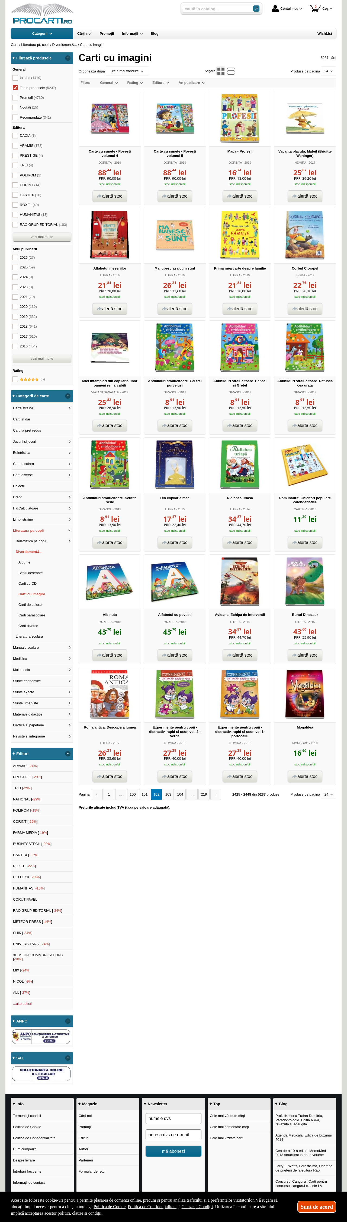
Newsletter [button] (157, 1104)
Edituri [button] (22, 754)
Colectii (19, 486)
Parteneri (86, 1160)
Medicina (20, 659)
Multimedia (21, 670)
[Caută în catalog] (256, 8)
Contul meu (285, 8)
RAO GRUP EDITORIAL (43, 225)
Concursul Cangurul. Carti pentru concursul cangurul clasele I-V (301, 1183)
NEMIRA (300, 162)
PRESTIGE (31, 155)
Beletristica (21, 453)
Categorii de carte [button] (32, 396)
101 (142, 794)
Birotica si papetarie (28, 725)
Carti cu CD (27, 583)
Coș (319, 8)
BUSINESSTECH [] (32, 844)
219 (199, 794)
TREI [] (22, 788)
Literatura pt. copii (28, 530)
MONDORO (300, 743)
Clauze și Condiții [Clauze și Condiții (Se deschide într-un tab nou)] (197, 1206)
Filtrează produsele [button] (34, 58)
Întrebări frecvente (27, 1171)
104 (176, 794)
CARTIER (300, 509)
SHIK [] (23, 933)
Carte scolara (23, 464)
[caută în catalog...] (215, 8)
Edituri (84, 1138)
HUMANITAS (33, 215)
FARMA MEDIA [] (30, 833)
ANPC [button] (21, 1021)
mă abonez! (173, 1151)
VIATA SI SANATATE (105, 392)
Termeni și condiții (27, 1116)
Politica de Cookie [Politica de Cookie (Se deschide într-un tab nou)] (110, 1206)
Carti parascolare (31, 615)
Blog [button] (283, 1104)
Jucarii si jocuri (24, 441)
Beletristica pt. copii (31, 541)
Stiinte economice (27, 681)
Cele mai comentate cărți (229, 1127)
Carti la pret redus (27, 430)
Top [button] (216, 1104)
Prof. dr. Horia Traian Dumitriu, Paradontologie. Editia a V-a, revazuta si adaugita (299, 1120)
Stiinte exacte (23, 692)
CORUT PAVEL (25, 899)
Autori (83, 1149)
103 (165, 794)
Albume (24, 562)
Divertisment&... (29, 552)
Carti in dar (21, 419)
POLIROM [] (26, 810)
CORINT (30, 185)
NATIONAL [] (27, 799)
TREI (26, 165)
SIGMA (300, 275)
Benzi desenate (30, 573)
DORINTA (105, 162)
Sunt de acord (317, 1207)
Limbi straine (23, 519)
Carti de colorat (30, 605)
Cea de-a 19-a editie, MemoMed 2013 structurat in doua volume (300, 1153)
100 (131, 794)
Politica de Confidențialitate (34, 1138)
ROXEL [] (24, 866)
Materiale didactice (27, 714)
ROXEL (29, 205)
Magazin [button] (89, 1104)
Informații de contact (29, 1182)
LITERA (105, 275)
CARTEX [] (25, 855)
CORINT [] (25, 821)
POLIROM (30, 175)
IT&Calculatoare (25, 508)
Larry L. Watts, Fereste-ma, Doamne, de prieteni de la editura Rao (304, 1168)
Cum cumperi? (24, 1149)
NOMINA (170, 743)
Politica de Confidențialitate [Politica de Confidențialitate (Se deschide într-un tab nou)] (152, 1206)
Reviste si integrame (29, 736)
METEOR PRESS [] (32, 922)
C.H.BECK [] (27, 877)
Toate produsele (38, 88)
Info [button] (20, 1104)
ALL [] (21, 992)
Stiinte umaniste (25, 703)
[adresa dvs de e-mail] (173, 1134)
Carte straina (23, 408)
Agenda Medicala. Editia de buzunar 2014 (303, 1137)
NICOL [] (23, 981)
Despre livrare (24, 1160)
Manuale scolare (26, 647)
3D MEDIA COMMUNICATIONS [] (38, 957)
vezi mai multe (42, 237)
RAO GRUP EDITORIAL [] (37, 910)
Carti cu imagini (31, 594)
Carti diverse (23, 475)
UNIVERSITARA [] (31, 944)
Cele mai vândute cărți (227, 1116)
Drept (17, 497)
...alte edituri (22, 1004)
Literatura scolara (29, 636)
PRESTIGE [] (27, 777)
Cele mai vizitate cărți (226, 1138)
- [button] (67, 58)
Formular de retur (92, 1171)
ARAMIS (31, 146)
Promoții (85, 1127)
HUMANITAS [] (29, 888)
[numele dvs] (173, 1118)
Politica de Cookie (27, 1127)
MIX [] (21, 970)
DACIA (28, 136)
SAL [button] (20, 1058)
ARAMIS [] (25, 766)
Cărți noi (85, 1116)
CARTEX (30, 195)
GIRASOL (170, 392)
